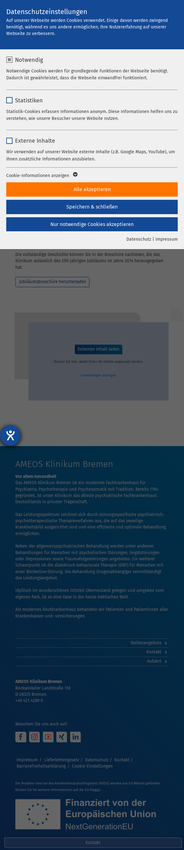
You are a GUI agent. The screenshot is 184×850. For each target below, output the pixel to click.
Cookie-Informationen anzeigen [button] (41, 175)
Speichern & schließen (92, 207)
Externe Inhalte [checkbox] (35, 140)
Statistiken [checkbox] (29, 100)
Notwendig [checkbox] (29, 60)
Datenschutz (138, 239)
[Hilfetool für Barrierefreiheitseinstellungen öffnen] (10, 435)
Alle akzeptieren (92, 189)
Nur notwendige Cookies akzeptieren (92, 224)
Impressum (167, 239)
